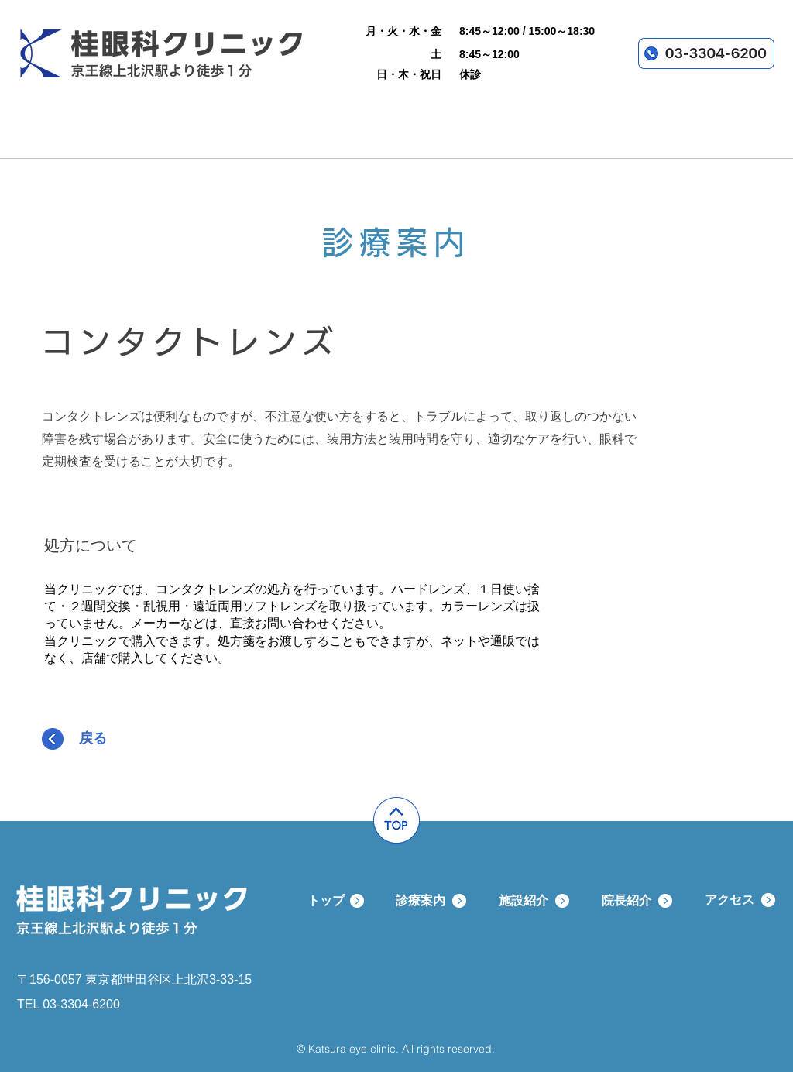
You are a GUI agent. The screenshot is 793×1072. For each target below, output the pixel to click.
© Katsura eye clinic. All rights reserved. (396, 1049)
